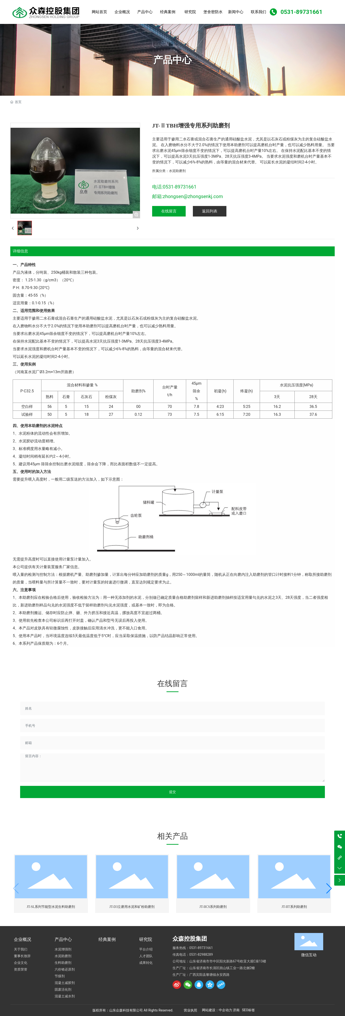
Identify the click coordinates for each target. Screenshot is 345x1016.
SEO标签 (248, 1010)
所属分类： (160, 171)
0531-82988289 (201, 954)
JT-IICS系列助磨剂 (213, 907)
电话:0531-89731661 (174, 187)
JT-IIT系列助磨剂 (294, 907)
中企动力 (225, 1010)
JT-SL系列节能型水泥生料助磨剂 (51, 907)
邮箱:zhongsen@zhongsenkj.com (187, 196)
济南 (236, 1010)
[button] (329, 888)
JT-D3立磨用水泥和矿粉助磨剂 (132, 907)
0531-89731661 (301, 12)
